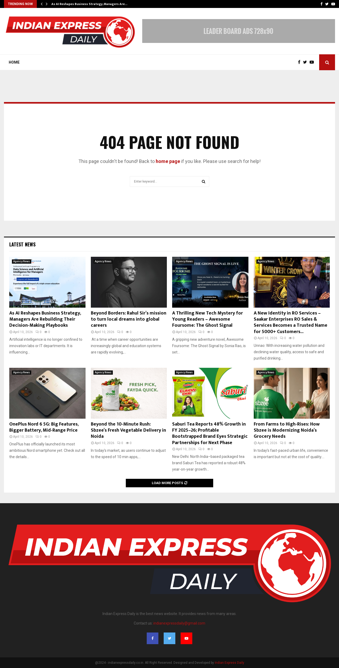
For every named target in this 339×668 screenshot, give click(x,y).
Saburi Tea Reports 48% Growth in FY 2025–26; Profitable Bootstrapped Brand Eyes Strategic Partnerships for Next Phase (210, 433)
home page (168, 161)
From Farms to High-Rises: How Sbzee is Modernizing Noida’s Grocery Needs (287, 430)
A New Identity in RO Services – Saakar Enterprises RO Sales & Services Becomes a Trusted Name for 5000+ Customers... (290, 322)
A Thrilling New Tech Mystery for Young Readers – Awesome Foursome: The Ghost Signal (207, 319)
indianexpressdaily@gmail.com (179, 623)
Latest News (22, 244)
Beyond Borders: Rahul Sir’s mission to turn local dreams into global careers (128, 319)
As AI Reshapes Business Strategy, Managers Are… (89, 4)
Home (14, 62)
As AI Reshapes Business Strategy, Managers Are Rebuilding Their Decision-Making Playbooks (45, 319)
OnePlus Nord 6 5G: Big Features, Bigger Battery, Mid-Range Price (43, 427)
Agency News (21, 261)
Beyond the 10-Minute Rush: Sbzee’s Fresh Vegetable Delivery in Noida (128, 430)
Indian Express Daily (229, 663)
